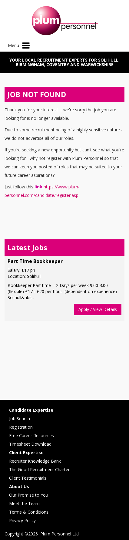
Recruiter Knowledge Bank (35, 461)
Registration (21, 427)
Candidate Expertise (31, 410)
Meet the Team (24, 503)
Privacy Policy (22, 520)
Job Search (19, 418)
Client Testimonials (27, 478)
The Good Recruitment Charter (39, 469)
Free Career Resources (31, 435)
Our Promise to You (28, 495)
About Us (19, 486)
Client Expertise (26, 452)
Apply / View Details (97, 309)
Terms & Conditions (28, 512)
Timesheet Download (30, 444)
